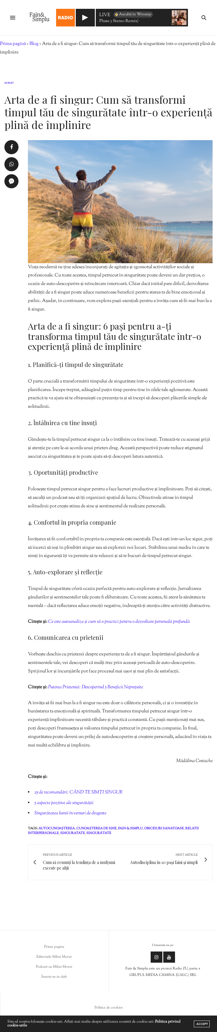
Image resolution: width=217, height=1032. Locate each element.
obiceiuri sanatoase (164, 828)
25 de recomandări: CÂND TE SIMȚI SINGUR (78, 792)
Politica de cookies (109, 1007)
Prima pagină (13, 44)
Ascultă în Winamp (132, 14)
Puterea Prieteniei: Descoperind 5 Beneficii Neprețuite (95, 687)
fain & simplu (130, 828)
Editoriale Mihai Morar (54, 956)
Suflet (9, 83)
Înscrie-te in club (54, 976)
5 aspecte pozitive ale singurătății (63, 803)
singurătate (98, 833)
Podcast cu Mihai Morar (54, 966)
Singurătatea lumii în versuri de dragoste (70, 813)
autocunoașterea (56, 828)
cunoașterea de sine (96, 828)
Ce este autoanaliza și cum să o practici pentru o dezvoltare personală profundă (119, 621)
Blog (33, 44)
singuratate (72, 833)
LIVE (104, 15)
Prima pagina (54, 946)
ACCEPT (202, 1024)
